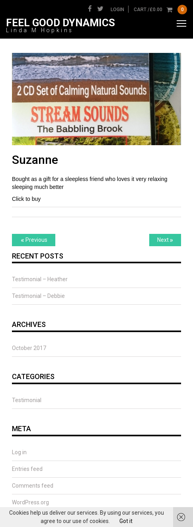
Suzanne (35, 160)
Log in (19, 452)
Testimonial (26, 400)
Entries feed (27, 469)
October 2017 (29, 348)
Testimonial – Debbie (38, 296)
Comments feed (32, 485)
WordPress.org (30, 502)
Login (117, 9)
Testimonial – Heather (40, 279)
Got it (126, 521)
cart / (160, 9)
